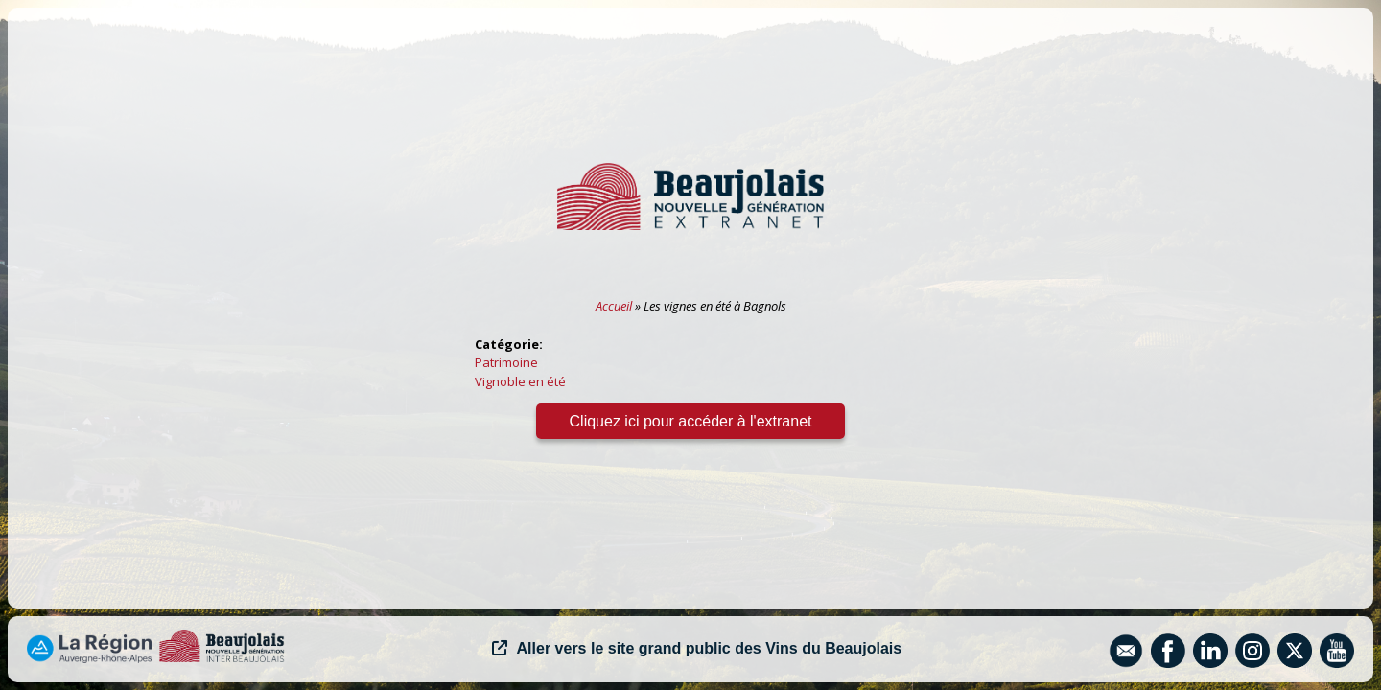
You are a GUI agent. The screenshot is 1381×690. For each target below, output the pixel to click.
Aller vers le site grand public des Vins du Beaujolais (697, 648)
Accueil (614, 305)
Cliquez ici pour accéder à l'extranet (691, 421)
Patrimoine (506, 362)
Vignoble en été (520, 381)
